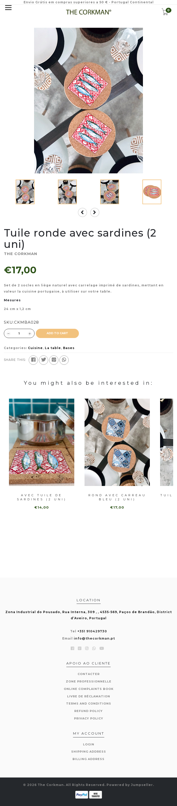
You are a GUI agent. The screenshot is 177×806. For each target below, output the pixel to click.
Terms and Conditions (88, 703)
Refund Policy (88, 711)
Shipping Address (88, 751)
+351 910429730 (92, 631)
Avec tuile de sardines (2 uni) (42, 497)
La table (53, 348)
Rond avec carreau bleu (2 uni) (117, 497)
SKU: (9, 322)
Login (88, 744)
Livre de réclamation (88, 696)
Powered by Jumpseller (130, 785)
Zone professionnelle (88, 681)
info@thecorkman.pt (94, 638)
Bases (69, 348)
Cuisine (35, 348)
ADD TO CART (57, 333)
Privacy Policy (88, 718)
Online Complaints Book (88, 689)
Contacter (89, 674)
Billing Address (88, 759)
